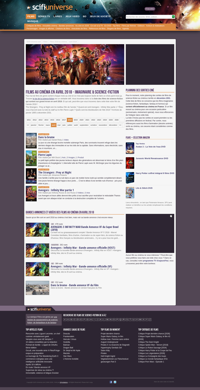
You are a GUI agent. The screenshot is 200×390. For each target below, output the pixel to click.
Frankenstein (68, 336)
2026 (116, 120)
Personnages (32, 28)
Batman (66, 345)
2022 (93, 120)
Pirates (104, 353)
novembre (103, 125)
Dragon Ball (68, 348)
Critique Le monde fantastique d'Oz (153, 359)
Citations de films (63, 28)
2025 (111, 120)
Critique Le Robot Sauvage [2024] (152, 348)
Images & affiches (46, 28)
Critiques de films (34, 26)
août (76, 125)
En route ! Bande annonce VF (38, 367)
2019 (76, 120)
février (41, 125)
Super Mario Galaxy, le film (112, 336)
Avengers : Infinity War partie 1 (56, 190)
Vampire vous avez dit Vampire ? (39, 339)
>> (120, 125)
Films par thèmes (129, 26)
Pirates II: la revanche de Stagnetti (115, 345)
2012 (34, 120)
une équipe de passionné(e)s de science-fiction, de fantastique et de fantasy (42, 320)
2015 (52, 120)
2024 (105, 120)
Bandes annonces (66, 26)
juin (64, 125)
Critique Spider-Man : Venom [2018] (153, 345)
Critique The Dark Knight (148, 342)
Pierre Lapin (45, 155)
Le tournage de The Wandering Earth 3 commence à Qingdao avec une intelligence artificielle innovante (42, 359)
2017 (64, 120)
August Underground (109, 342)
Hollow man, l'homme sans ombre (115, 339)
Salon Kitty (105, 350)
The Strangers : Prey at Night (54, 172)
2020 (81, 120)
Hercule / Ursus (69, 339)
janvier (33, 125)
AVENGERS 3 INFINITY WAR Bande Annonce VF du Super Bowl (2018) (84, 228)
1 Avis (62, 157)
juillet (70, 125)
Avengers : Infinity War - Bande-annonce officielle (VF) (81, 266)
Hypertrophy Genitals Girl (111, 348)
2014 (46, 120)
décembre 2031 (163, 98)
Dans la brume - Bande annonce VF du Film (74, 285)
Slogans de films (114, 28)
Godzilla (66, 342)
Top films (116, 26)
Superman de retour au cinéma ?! (40, 370)
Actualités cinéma (49, 26)
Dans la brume (46, 137)
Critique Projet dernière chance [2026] (154, 334)
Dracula (66, 334)
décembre (113, 125)
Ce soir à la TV (96, 26)
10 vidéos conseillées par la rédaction (41, 342)
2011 (29, 120)
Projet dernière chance (110, 334)
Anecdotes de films (79, 28)
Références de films (97, 28)
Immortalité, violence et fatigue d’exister (42, 373)
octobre (93, 125)
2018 (70, 120)
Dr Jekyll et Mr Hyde (71, 350)
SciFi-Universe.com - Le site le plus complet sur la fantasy (50, 8)
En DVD (107, 26)
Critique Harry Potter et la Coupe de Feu (155, 350)
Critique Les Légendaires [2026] (151, 353)
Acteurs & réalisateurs (155, 26)
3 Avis (87, 193)
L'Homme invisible (70, 359)
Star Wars (67, 356)
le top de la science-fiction (43, 99)
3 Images (71, 157)
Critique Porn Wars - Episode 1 (151, 362)
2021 (87, 120)
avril (53, 125)
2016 (58, 120)
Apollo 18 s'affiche (33, 364)
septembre (84, 125)
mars (48, 125)
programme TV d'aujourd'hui (155, 261)
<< (28, 125)
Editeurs (141, 26)
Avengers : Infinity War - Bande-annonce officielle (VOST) (83, 247)
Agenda (125, 28)
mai (59, 125)
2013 (40, 120)
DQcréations (64, 382)
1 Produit (80, 157)
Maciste (66, 353)
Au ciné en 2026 (82, 26)
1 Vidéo (65, 140)
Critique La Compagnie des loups (152, 356)
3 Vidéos (79, 193)
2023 (99, 120)
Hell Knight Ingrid (108, 356)
